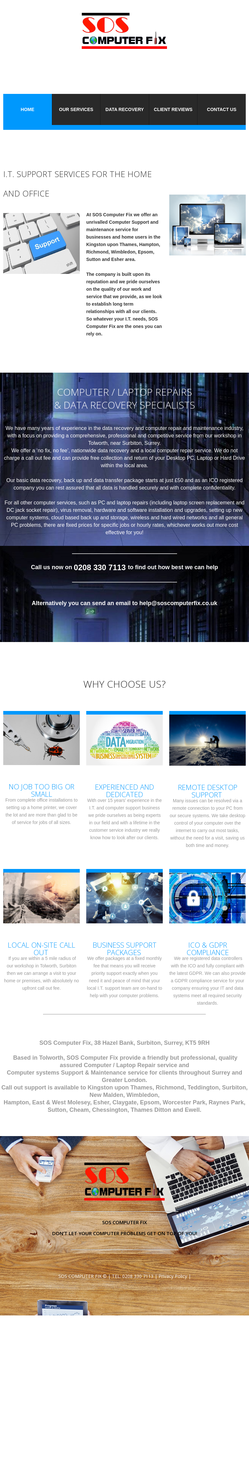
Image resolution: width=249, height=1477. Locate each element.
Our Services (76, 109)
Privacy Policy (173, 1276)
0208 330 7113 (137, 1276)
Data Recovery (124, 109)
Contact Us (221, 109)
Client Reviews (173, 109)
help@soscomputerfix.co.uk (178, 603)
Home (27, 109)
